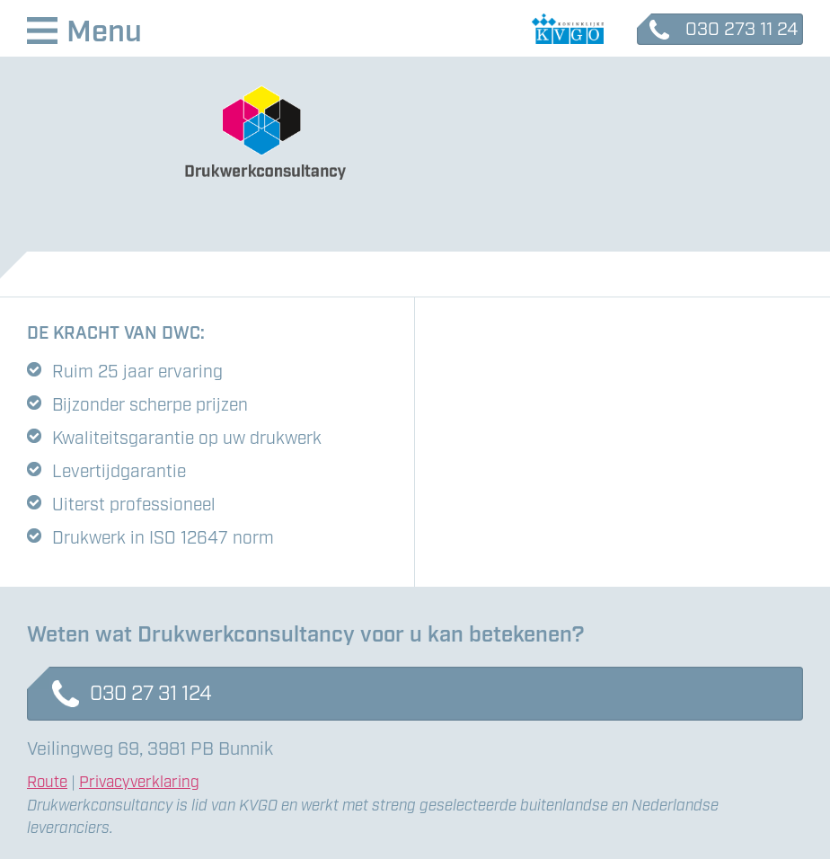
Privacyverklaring (139, 783)
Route (47, 783)
